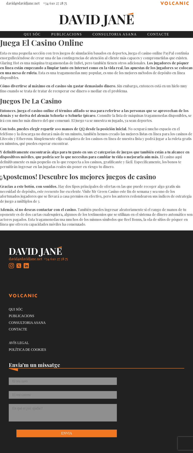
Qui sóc (32, 34)
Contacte (158, 34)
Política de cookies (27, 349)
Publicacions (66, 34)
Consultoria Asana (115, 34)
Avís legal (19, 343)
